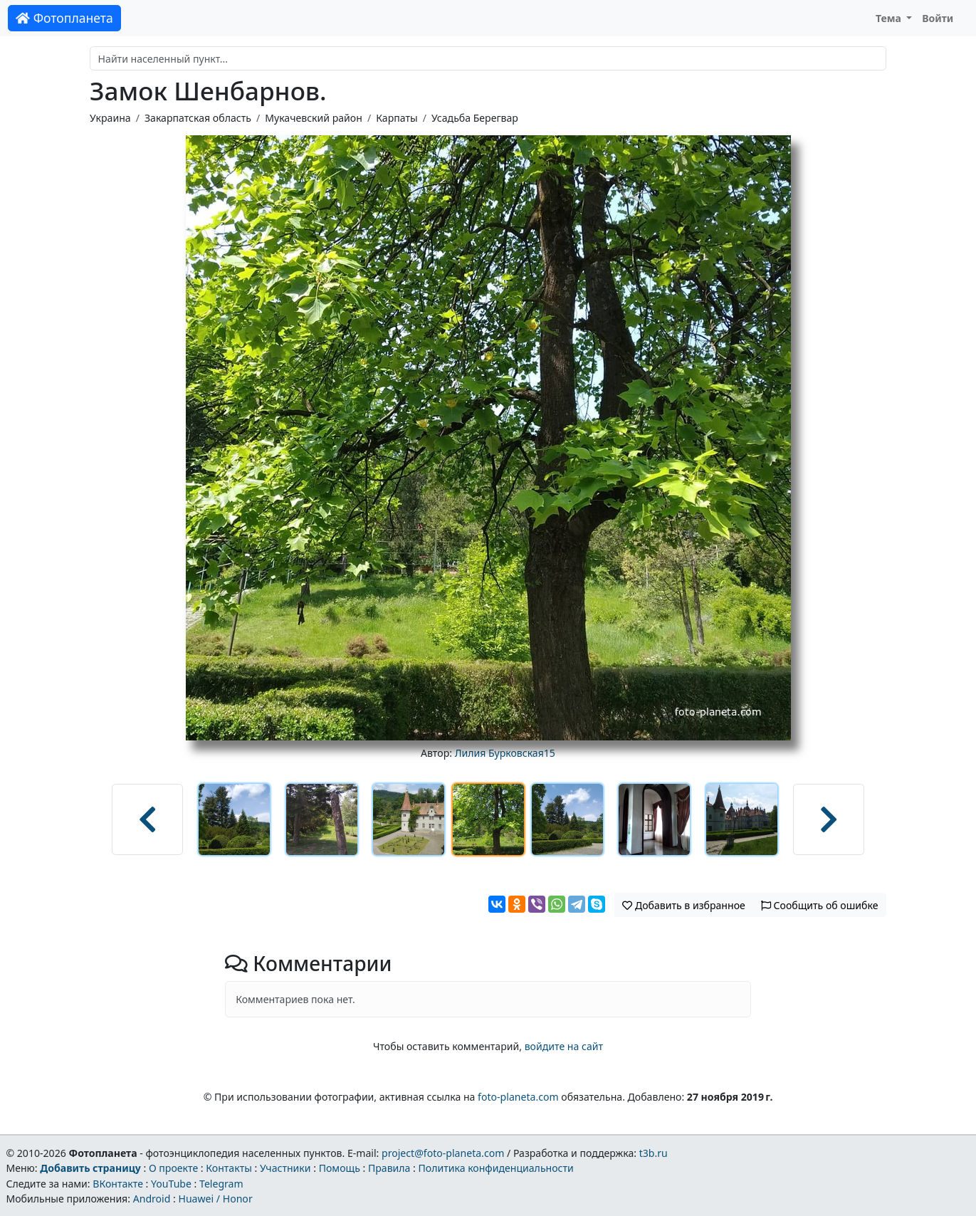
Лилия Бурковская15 (505, 753)
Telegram (221, 1183)
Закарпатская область (198, 118)
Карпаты (397, 118)
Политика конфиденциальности (496, 1168)
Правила (389, 1168)
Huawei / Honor (215, 1198)
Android (152, 1198)
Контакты (229, 1168)
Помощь (339, 1168)
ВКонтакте (118, 1183)
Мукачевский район (313, 118)
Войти (937, 18)
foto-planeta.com (518, 1097)
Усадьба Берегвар (474, 118)
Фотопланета (64, 17)
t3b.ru (653, 1153)
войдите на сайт (564, 1046)
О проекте (173, 1168)
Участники (285, 1168)
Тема (890, 18)
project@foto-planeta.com (443, 1153)
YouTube (171, 1183)
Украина (110, 118)
